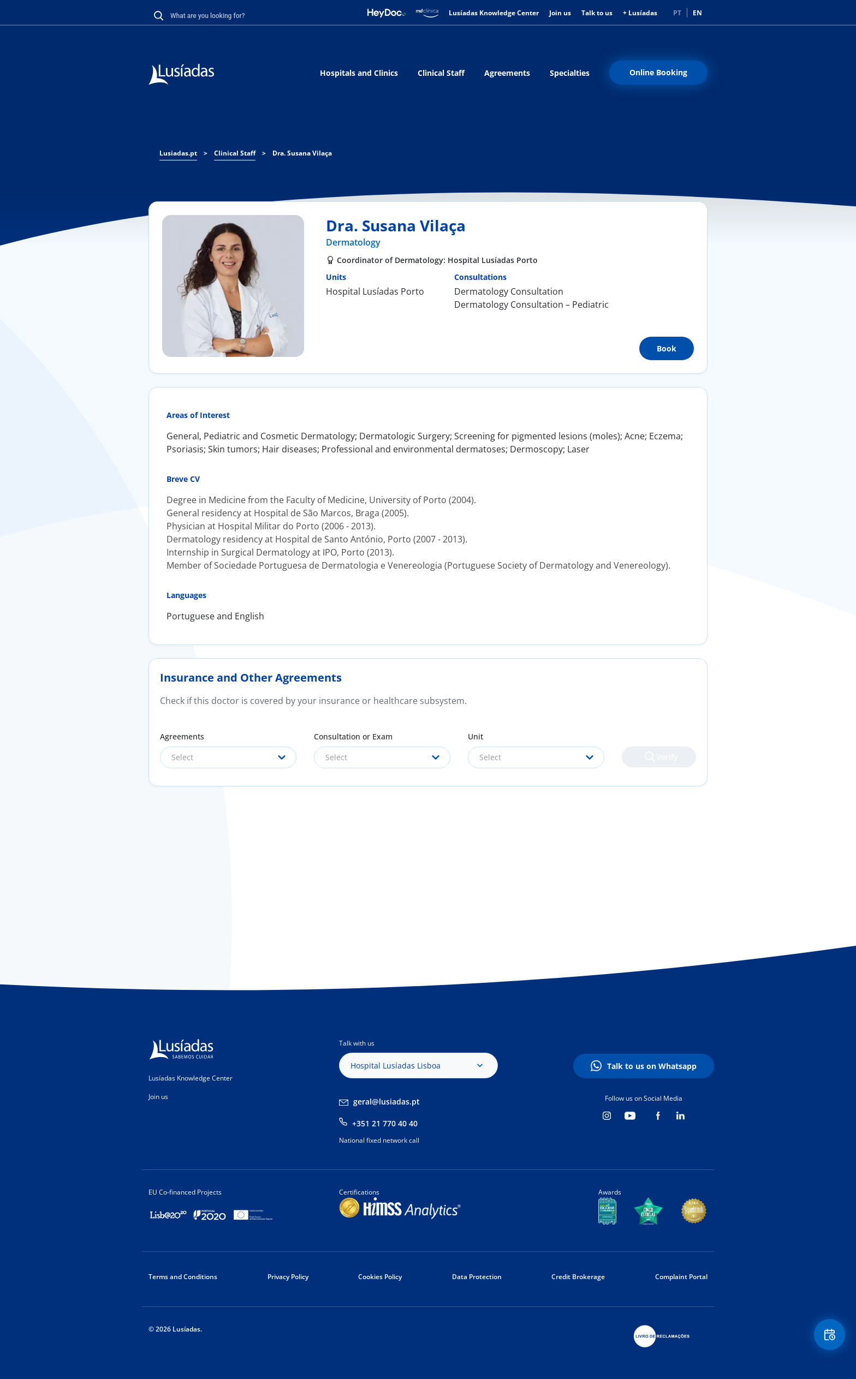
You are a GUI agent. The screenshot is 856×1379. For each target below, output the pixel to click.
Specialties (570, 73)
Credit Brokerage (578, 1276)
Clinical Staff (441, 73)
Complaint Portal (681, 1276)
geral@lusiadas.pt (386, 1101)
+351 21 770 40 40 (385, 1123)
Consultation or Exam (353, 736)
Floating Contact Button (826, 1338)
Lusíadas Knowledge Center (494, 12)
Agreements (507, 73)
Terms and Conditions (182, 1276)
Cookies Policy (380, 1276)
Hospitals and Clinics (359, 73)
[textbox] (228, 757)
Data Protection (477, 1276)
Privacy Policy (288, 1276)
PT (677, 12)
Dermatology (353, 242)
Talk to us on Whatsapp (652, 1066)
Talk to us (597, 12)
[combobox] (228, 757)
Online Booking (658, 72)
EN (697, 12)
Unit (475, 736)
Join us (560, 12)
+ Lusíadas (640, 12)
